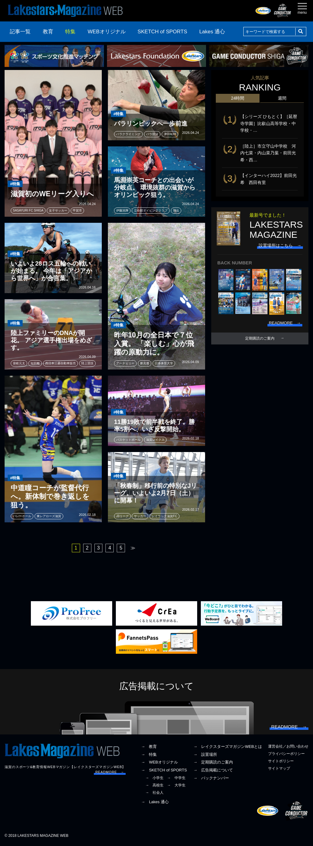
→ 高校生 (154, 786)
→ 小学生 (154, 779)
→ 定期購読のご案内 (213, 763)
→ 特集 (149, 755)
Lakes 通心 (212, 32)
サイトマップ (279, 769)
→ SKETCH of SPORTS (164, 771)
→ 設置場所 (205, 755)
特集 (70, 32)
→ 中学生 (176, 779)
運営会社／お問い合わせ (288, 747)
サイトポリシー (281, 762)
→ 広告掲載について (213, 771)
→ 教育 (149, 747)
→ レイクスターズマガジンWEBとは (227, 747)
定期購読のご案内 (260, 339)
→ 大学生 (176, 786)
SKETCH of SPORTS (162, 32)
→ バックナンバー (211, 779)
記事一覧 (20, 32)
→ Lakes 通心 (154, 802)
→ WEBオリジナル (159, 763)
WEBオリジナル (107, 32)
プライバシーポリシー (286, 754)
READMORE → (109, 773)
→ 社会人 (154, 794)
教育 (48, 32)
